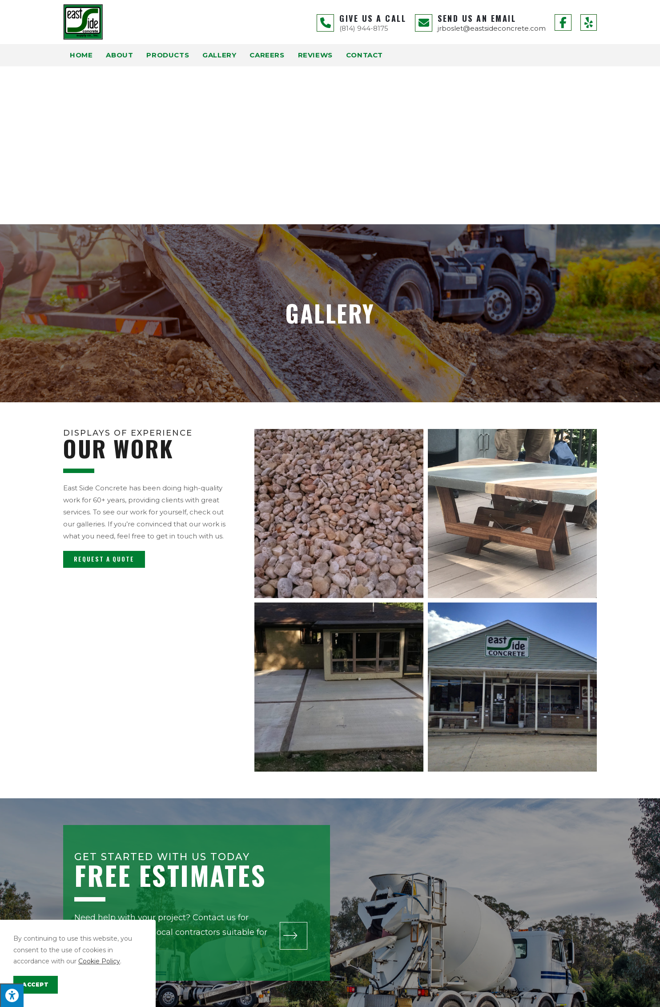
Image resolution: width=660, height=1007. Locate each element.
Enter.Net (254, 996)
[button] (104, 401)
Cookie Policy (99, 961)
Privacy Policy (391, 996)
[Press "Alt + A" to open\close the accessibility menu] (12, 995)
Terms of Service (435, 996)
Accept (35, 984)
